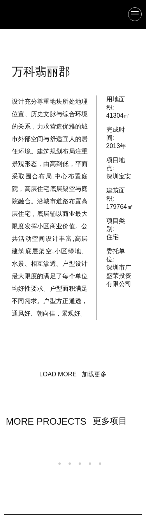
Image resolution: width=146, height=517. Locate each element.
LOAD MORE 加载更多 (73, 374)
